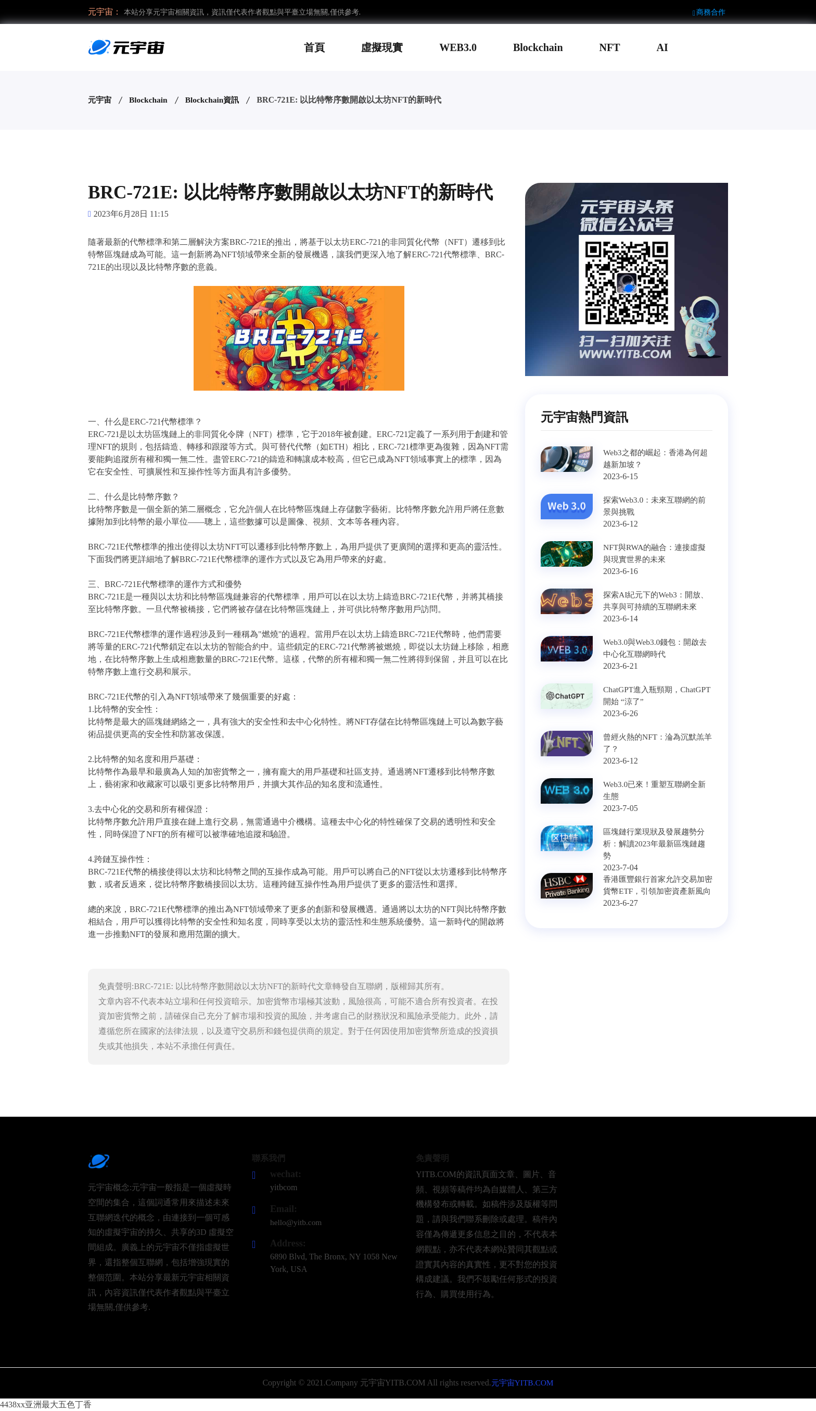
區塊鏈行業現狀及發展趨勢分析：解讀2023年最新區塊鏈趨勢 (657, 844)
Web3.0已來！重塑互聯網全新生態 (657, 790)
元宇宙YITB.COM (522, 1382)
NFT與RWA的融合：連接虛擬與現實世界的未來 (657, 553)
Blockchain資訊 (216, 99)
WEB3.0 (458, 47)
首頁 (314, 47)
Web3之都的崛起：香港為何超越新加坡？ (654, 458)
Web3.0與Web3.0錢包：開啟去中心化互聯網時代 (657, 648)
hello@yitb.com (297, 1222)
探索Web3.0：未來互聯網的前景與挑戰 (657, 506)
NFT (610, 47)
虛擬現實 (382, 47)
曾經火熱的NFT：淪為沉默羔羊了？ (656, 743)
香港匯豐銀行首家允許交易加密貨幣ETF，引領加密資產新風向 (657, 891)
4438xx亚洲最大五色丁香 (46, 1404)
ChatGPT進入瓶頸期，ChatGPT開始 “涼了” (643, 695)
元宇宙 (100, 99)
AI (662, 47)
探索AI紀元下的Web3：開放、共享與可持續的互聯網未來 (657, 607)
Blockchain (538, 47)
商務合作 (709, 12)
